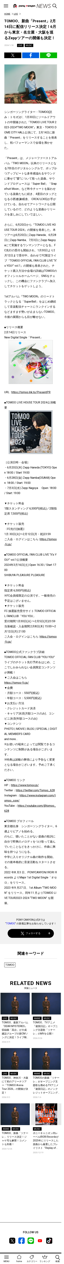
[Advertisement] (30, 1193)
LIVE (16, 14)
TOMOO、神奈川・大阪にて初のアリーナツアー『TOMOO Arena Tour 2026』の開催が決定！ (15, 1085)
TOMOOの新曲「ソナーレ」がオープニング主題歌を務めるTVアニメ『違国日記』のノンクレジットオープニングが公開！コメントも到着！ (46, 1085)
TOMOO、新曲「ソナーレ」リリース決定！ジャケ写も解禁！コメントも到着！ (15, 1139)
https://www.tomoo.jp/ (25, 785)
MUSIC (29, 45)
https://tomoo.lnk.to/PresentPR (30, 392)
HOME (7, 14)
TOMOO (10, 923)
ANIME (37, 1018)
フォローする (31, 933)
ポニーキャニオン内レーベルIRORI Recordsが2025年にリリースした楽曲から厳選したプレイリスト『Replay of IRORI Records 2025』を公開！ (46, 1141)
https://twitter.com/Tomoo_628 (35, 790)
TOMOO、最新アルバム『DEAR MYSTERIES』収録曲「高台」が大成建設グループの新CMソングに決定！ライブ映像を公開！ (15, 1030)
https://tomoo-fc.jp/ (16, 682)
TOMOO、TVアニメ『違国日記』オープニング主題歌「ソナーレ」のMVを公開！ (45, 1028)
